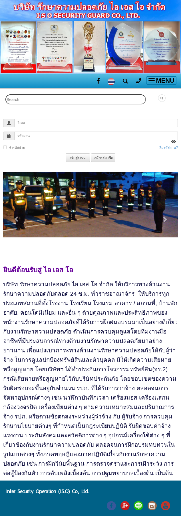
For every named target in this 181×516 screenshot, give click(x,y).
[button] (16, 216)
